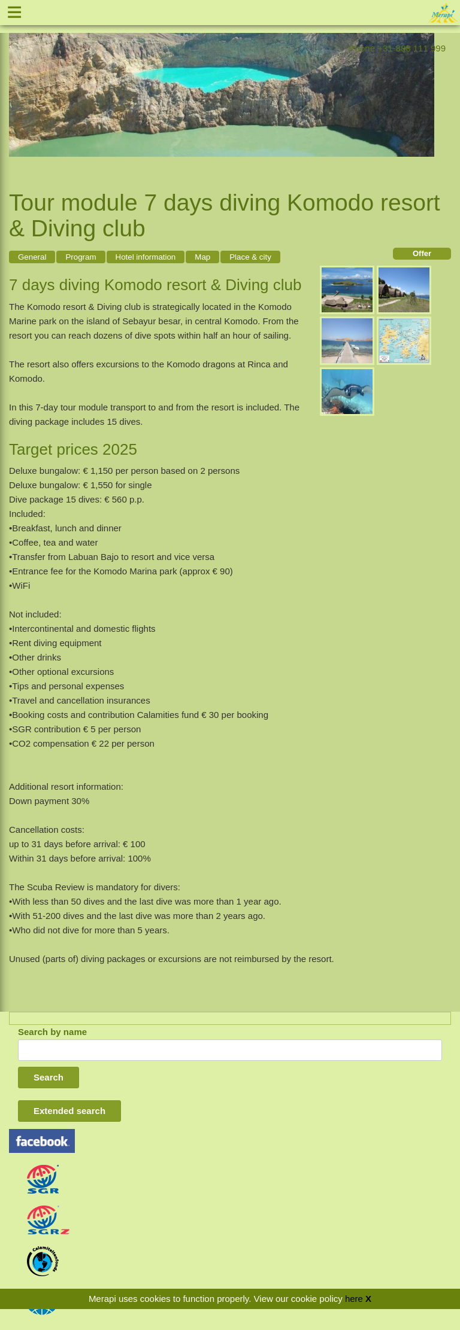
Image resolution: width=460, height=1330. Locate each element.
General (32, 256)
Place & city (250, 256)
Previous (18, 90)
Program (80, 256)
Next (425, 90)
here (354, 1299)
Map (202, 256)
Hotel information (146, 256)
